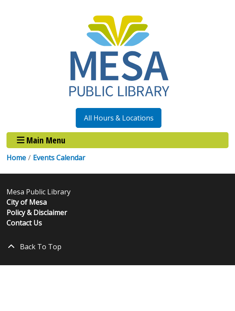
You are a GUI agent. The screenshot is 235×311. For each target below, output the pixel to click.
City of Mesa (26, 202)
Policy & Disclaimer (36, 212)
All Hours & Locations (119, 118)
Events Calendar (59, 157)
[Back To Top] (117, 246)
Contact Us (24, 223)
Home (16, 157)
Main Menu (41, 140)
